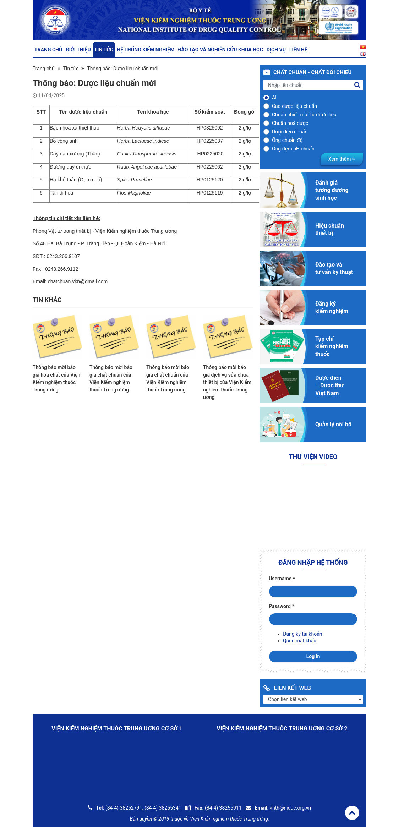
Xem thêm (341, 159)
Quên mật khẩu (299, 640)
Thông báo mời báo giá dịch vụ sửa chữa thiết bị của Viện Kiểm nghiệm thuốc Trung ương (227, 382)
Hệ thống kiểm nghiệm (145, 50)
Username (282, 578)
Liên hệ (298, 50)
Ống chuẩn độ (287, 140)
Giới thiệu (78, 50)
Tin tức (104, 50)
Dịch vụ (276, 50)
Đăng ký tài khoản (302, 634)
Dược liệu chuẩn (289, 132)
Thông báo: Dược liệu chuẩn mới (122, 68)
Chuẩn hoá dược (290, 123)
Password (281, 606)
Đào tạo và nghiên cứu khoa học (220, 50)
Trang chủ (48, 50)
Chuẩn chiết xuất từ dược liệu (304, 114)
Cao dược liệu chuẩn (294, 106)
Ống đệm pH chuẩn (293, 149)
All (275, 97)
